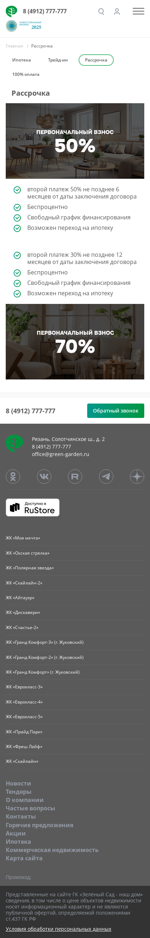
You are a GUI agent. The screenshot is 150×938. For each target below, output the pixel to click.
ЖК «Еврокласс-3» (24, 687)
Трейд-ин (58, 60)
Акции (16, 833)
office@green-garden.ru (60, 454)
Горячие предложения (39, 825)
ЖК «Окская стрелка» (28, 553)
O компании (25, 800)
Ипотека (21, 60)
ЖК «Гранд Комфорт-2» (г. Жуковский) (45, 657)
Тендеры (19, 792)
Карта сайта (24, 858)
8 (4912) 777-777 (45, 11)
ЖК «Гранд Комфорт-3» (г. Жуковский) (45, 642)
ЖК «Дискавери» (23, 612)
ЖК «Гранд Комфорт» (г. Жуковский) (43, 672)
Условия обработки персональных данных (58, 929)
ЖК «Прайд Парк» (24, 732)
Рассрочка (96, 60)
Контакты (21, 816)
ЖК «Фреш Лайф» (24, 746)
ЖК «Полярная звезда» (30, 568)
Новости (18, 783)
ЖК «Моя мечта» (23, 538)
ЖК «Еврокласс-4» (24, 702)
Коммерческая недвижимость (52, 850)
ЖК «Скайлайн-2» (24, 583)
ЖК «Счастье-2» (22, 627)
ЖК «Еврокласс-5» (24, 717)
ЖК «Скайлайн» (22, 761)
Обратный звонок (116, 410)
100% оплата (25, 74)
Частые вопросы (30, 808)
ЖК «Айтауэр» (20, 598)
